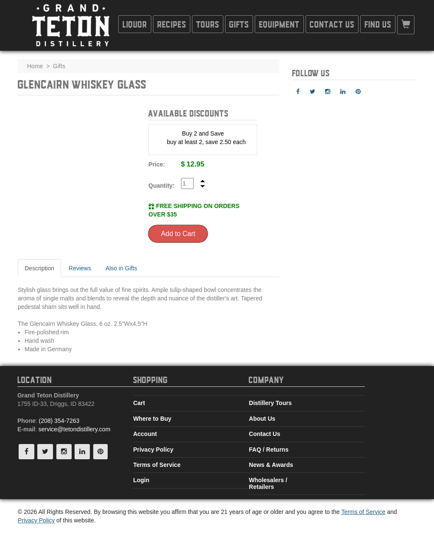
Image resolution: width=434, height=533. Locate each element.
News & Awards (271, 464)
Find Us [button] (377, 24)
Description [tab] (39, 268)
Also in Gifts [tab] (121, 268)
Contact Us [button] (332, 24)
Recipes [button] (171, 24)
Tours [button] (207, 24)
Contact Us (264, 433)
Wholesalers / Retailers (268, 483)
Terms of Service (157, 464)
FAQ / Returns (268, 449)
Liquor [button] (134, 24)
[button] (406, 24)
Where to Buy (152, 418)
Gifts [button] (239, 24)
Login (141, 480)
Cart (139, 403)
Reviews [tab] (80, 268)
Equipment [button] (279, 24)
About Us (262, 418)
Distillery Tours (270, 403)
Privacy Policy (153, 449)
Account (145, 433)
